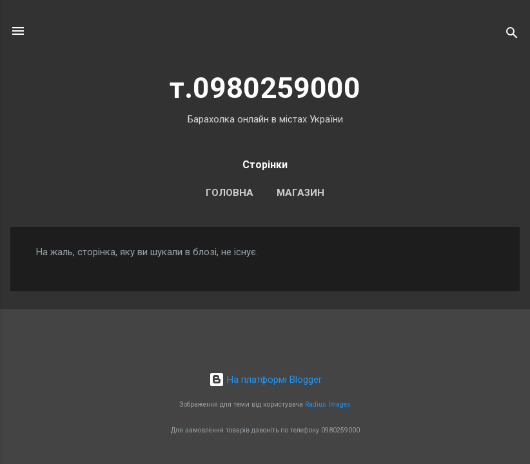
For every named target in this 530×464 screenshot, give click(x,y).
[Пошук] (512, 35)
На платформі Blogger (265, 379)
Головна (229, 192)
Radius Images (328, 404)
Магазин (300, 192)
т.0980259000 (265, 88)
